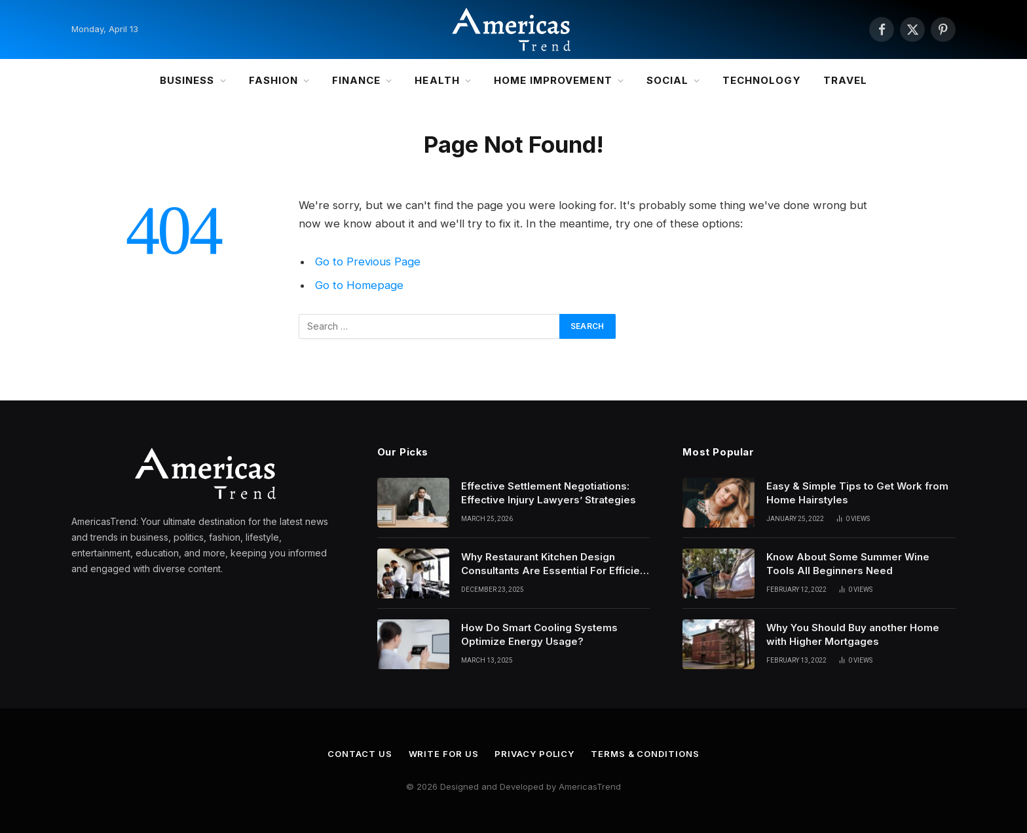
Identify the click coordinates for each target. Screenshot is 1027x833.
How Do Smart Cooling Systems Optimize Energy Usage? (539, 634)
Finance (356, 80)
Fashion (273, 80)
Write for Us (444, 753)
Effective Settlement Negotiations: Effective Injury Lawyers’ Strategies (550, 493)
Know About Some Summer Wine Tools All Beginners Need (847, 564)
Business (187, 80)
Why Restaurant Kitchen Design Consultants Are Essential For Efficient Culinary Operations (555, 564)
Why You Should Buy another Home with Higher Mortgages (852, 634)
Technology (761, 80)
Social (667, 80)
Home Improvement (553, 80)
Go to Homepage (359, 285)
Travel (845, 80)
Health (437, 80)
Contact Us (359, 753)
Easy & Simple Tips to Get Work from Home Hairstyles (857, 493)
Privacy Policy (534, 753)
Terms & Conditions (645, 753)
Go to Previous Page (367, 261)
